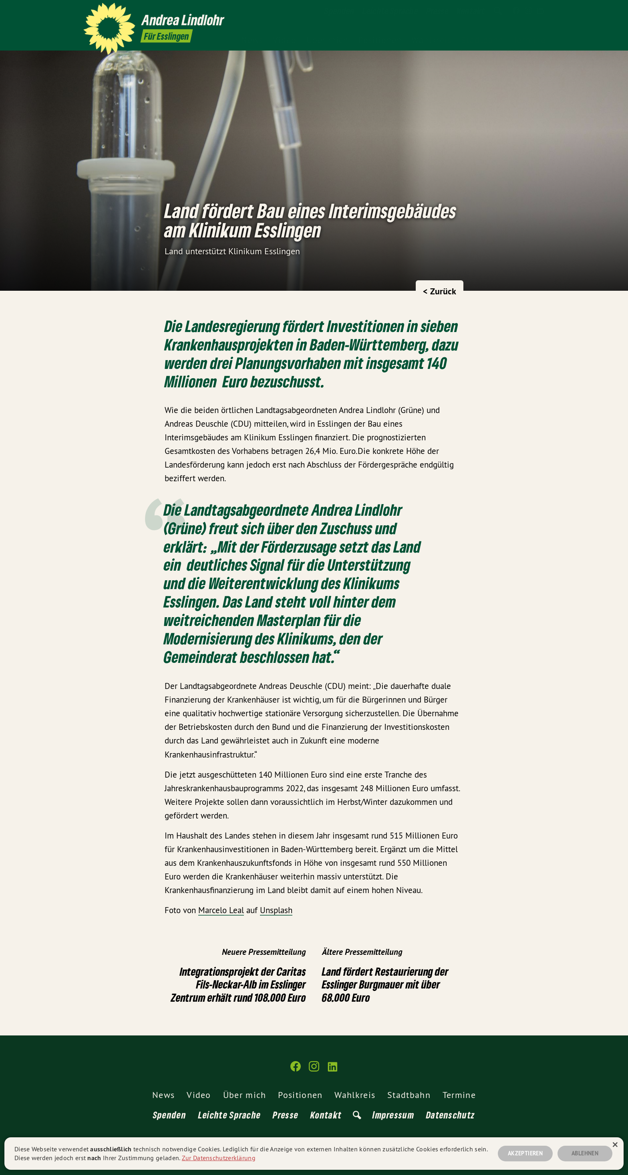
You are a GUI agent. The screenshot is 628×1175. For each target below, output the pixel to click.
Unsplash (276, 910)
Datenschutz (450, 1114)
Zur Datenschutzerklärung (219, 1158)
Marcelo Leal (221, 910)
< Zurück (439, 291)
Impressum (393, 1114)
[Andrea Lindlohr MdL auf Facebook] (516, 10)
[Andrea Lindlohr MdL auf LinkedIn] (540, 10)
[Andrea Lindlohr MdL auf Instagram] (528, 10)
